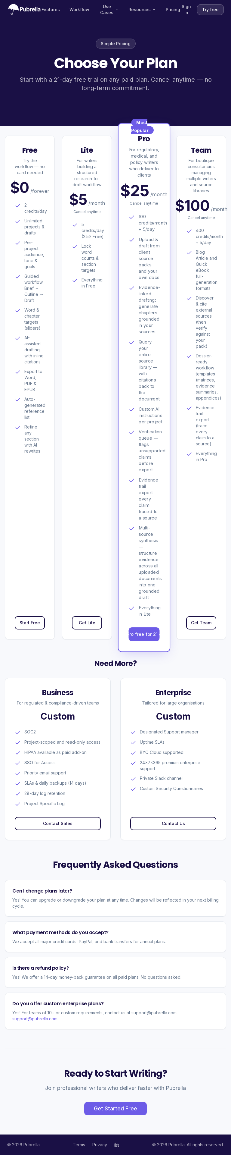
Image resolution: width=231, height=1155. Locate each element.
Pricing (173, 9)
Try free (210, 9)
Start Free (30, 622)
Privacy (99, 1144)
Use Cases (109, 9)
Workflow (79, 9)
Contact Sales (57, 823)
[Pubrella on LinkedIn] (116, 1144)
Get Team (201, 622)
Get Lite (87, 622)
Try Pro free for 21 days (144, 634)
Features (51, 9)
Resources (142, 9)
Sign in (186, 9)
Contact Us (173, 823)
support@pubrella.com (34, 1018)
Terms (79, 1144)
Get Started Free (115, 1108)
